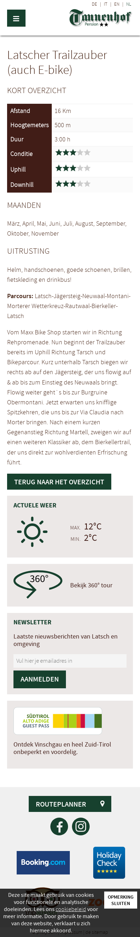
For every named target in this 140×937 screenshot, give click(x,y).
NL (128, 4)
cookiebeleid (71, 909)
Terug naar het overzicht (59, 481)
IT (105, 4)
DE (94, 4)
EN (116, 4)
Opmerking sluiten (121, 900)
